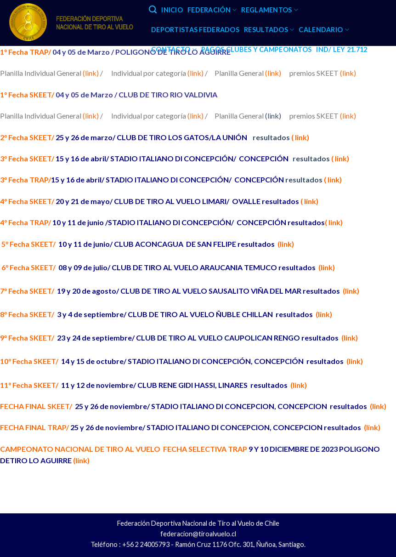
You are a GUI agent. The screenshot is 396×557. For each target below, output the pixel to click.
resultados (280, 137)
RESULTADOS (269, 29)
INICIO (172, 10)
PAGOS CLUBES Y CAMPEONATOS (256, 49)
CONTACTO (174, 49)
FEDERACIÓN (212, 10)
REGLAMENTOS (269, 10)
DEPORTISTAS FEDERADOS (195, 30)
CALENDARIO (324, 29)
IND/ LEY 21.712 (341, 49)
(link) (273, 72)
